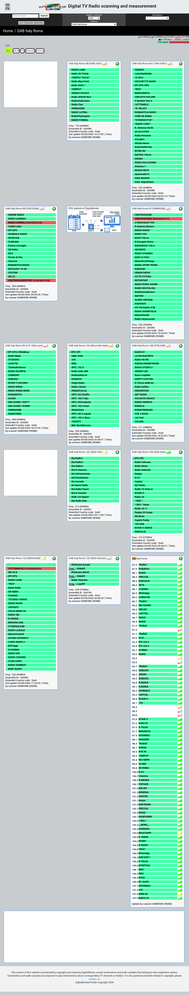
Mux (16, 50)
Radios (30, 50)
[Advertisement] (31, 84)
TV (22, 50)
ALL (8, 50)
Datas (40, 50)
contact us (94, 979)
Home (8, 31)
